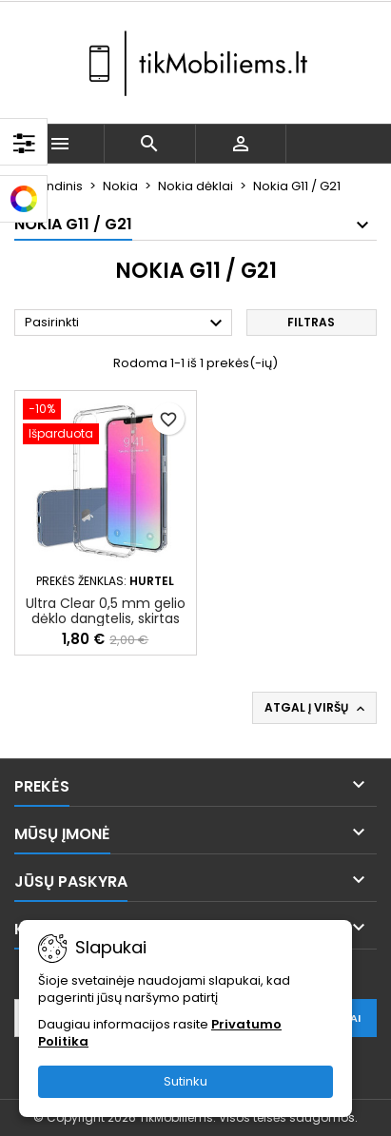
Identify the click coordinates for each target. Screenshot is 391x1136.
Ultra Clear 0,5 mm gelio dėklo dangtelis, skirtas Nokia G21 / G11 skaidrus (106, 618)
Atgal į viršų (316, 707)
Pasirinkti (126, 323)
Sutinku (185, 1081)
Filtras (311, 322)
